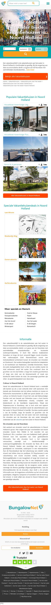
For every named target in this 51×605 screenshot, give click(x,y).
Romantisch (31, 326)
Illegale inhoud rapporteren (41, 591)
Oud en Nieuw (32, 313)
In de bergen (31, 324)
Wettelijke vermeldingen (17, 594)
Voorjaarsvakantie (11, 316)
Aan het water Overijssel (32, 583)
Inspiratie (26, 10)
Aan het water (32, 321)
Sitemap (13, 591)
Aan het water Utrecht (19, 586)
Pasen (29, 316)
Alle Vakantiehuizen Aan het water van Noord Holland (25, 488)
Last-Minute (9, 212)
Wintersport (9, 326)
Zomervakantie (11, 259)
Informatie (39, 10)
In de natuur (9, 324)
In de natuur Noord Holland (19, 578)
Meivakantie (9, 318)
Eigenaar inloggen (32, 594)
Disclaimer (20, 591)
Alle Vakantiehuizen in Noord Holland (25, 195)
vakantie (19, 420)
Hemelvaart (31, 318)
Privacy (6, 594)
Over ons (6, 591)
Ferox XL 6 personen (13, 164)
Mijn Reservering (26, 596)
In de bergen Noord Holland (37, 578)
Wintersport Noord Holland (12, 580)
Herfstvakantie (10, 283)
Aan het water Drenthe (15, 583)
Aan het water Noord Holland (36, 586)
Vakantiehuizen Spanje (25, 588)
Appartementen (34, 572)
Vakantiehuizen (10, 10)
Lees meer (30, 70)
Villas (42, 572)
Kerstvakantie (9, 313)
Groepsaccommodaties (8, 575)
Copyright (29, 591)
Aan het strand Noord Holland (26, 575)
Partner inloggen (44, 594)
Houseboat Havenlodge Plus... (16, 134)
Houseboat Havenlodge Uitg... (16, 104)
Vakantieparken (22, 572)
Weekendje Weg (11, 236)
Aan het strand (10, 321)
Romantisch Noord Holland (29, 580)
